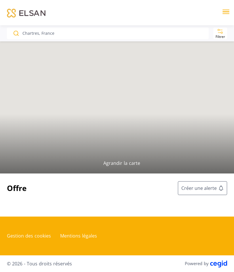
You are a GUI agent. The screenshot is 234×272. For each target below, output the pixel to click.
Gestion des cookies (29, 236)
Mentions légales (78, 236)
